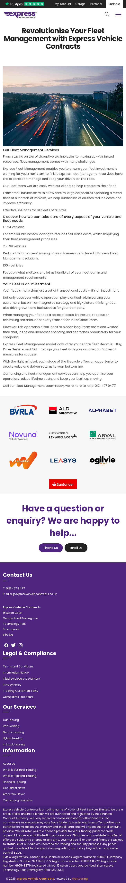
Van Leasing (11, 726)
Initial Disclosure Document (21, 679)
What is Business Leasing (19, 770)
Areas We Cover (14, 794)
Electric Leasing (13, 732)
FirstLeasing (80, 879)
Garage (80, 4)
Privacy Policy (12, 685)
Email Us (76, 548)
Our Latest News (14, 788)
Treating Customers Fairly (20, 691)
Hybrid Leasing (12, 738)
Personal (96, 4)
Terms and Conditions (18, 666)
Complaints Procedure (18, 697)
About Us (9, 764)
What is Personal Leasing (19, 776)
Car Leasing (11, 720)
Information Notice (16, 672)
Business (114, 4)
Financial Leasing (14, 782)
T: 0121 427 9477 (14, 588)
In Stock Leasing (14, 744)
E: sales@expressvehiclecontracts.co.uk (30, 594)
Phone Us (50, 548)
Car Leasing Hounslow (17, 800)
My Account (63, 4)
